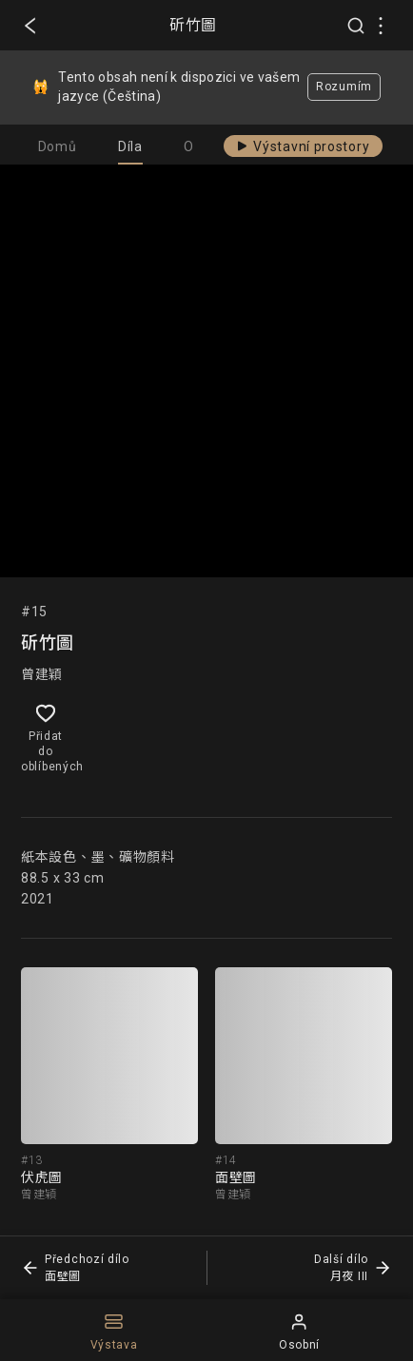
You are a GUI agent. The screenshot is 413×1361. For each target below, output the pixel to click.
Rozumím (344, 86)
